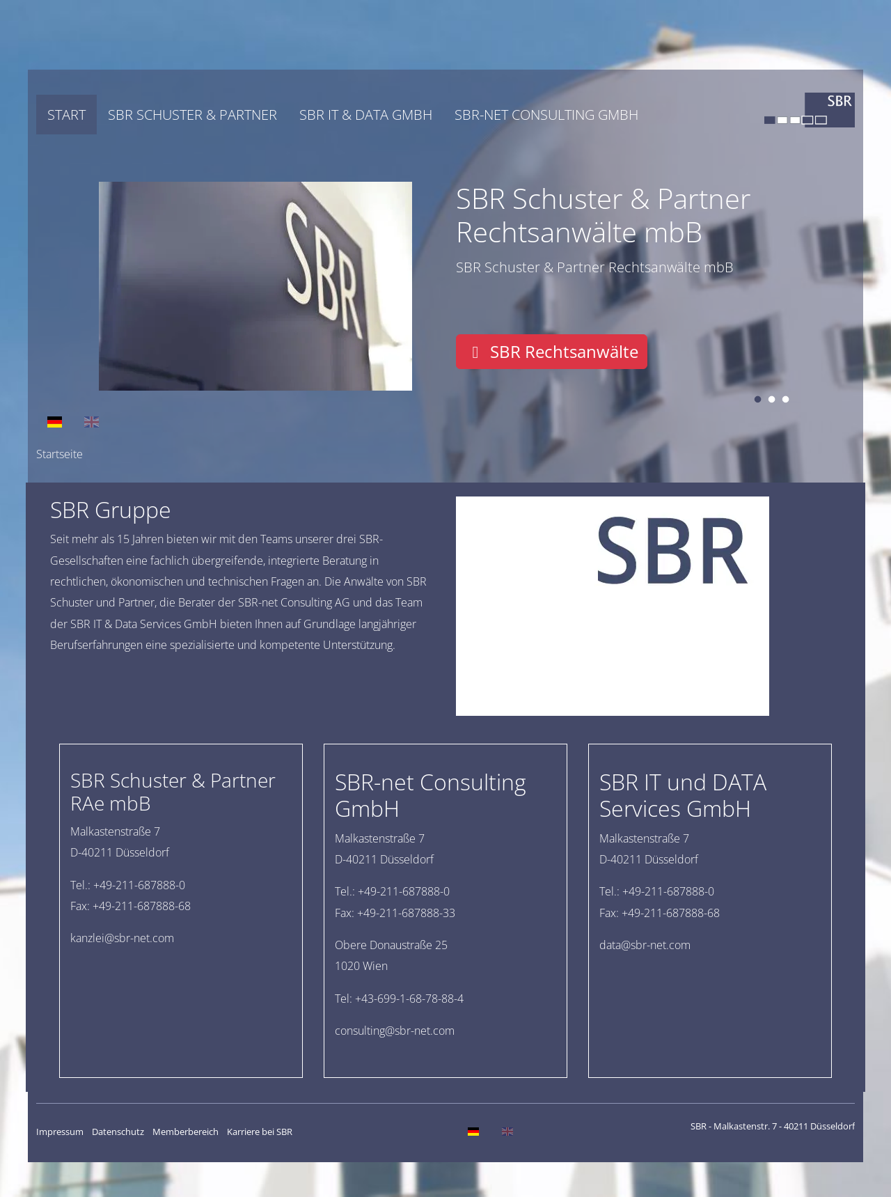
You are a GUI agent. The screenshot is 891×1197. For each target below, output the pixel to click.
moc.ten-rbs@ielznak (122, 938)
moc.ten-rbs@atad (645, 945)
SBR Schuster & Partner (192, 114)
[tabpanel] (445, 286)
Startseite (59, 454)
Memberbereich (185, 1131)
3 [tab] (785, 400)
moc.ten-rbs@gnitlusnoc (395, 1030)
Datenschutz (118, 1131)
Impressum (60, 1131)
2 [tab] (771, 400)
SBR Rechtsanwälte (551, 351)
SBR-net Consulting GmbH (546, 114)
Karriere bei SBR (259, 1131)
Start (66, 114)
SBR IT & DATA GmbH (365, 114)
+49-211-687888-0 (139, 885)
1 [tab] (757, 400)
